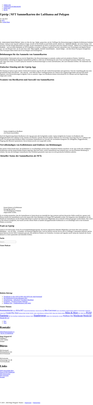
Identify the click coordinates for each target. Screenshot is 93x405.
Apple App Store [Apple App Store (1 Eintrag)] (39, 310)
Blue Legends (35, 49)
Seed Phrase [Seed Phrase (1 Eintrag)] (15, 316)
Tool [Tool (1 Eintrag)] (51, 316)
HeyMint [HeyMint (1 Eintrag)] (27, 313)
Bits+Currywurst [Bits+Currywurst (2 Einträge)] (50, 310)
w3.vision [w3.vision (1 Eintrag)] (61, 316)
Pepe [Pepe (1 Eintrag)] (85, 313)
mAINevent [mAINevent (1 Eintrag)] (46, 313)
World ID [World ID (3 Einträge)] (87, 315)
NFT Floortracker (5, 374)
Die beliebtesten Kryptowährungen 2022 (15, 298)
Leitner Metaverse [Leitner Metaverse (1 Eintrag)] (40, 313)
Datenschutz (36, 402)
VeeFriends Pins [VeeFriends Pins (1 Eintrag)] (55, 316)
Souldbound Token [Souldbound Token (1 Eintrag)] (21, 316)
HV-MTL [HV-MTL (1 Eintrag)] (31, 313)
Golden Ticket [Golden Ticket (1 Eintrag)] (3, 313)
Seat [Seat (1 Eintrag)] (12, 316)
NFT (3, 20)
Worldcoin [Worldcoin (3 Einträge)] (78, 315)
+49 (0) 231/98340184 (6, 333)
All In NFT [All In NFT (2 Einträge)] (20, 310)
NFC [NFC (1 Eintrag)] (79, 313)
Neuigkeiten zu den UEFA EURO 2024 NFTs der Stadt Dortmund (23, 296)
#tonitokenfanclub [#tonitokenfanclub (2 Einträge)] (6, 310)
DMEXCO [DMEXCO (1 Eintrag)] (76, 310)
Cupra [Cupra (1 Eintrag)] (58, 310)
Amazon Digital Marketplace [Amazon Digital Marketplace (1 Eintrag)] (29, 310)
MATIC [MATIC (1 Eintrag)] (50, 313)
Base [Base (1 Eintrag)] (43, 310)
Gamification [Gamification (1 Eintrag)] (87, 310)
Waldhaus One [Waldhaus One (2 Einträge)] (68, 316)
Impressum (28, 402)
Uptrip (37, 42)
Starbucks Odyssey (71, 44)
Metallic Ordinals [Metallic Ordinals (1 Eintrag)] (61, 313)
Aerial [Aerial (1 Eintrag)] (14, 310)
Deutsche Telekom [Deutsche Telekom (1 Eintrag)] (69, 310)
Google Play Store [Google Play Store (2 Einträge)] (12, 313)
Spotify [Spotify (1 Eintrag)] (31, 316)
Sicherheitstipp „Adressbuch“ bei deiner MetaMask (19, 300)
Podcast (7, 8)
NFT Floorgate (4, 375)
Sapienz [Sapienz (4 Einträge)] (4, 315)
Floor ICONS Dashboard (7, 372)
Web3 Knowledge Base (7, 370)
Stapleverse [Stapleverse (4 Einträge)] (40, 315)
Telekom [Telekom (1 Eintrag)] (48, 316)
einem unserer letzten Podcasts (11, 42)
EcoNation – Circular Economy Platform (15, 301)
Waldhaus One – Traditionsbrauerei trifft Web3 (17, 303)
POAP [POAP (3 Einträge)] (89, 312)
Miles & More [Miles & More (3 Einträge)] (71, 312)
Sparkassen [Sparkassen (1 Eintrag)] (28, 316)
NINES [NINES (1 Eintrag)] (82, 313)
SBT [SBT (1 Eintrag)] (10, 316)
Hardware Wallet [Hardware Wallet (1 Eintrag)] (22, 313)
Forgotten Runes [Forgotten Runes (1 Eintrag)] (81, 310)
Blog (6, 10)
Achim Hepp (6, 22)
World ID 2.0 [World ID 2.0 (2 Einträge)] (4, 318)
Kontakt (2, 377)
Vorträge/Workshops (12, 6)
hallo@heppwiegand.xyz (7, 332)
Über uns (7, 5)
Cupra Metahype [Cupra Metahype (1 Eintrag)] (62, 310)
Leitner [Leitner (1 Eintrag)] (35, 313)
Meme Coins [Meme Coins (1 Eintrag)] (55, 313)
